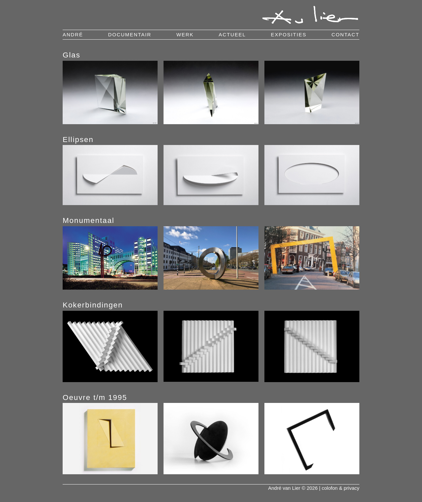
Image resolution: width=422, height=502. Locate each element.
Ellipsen (78, 139)
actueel (232, 34)
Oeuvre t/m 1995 (95, 397)
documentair (129, 34)
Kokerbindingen (93, 305)
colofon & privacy (340, 488)
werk (185, 34)
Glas (71, 55)
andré (73, 34)
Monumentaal (88, 220)
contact (345, 34)
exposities (289, 34)
